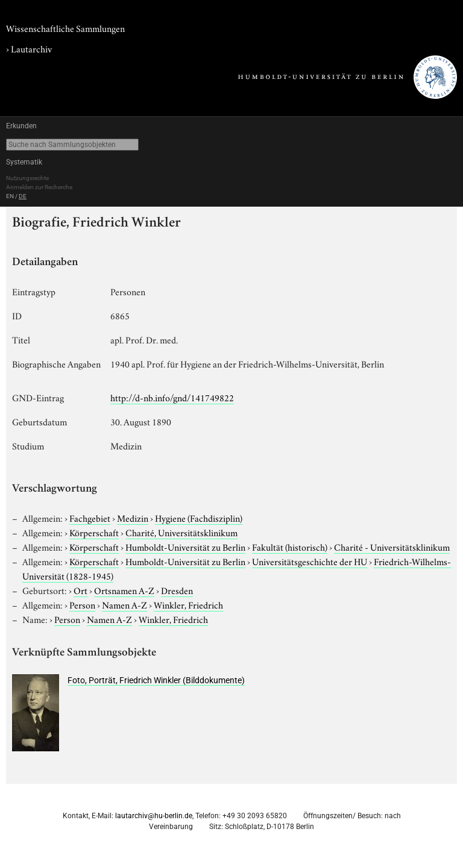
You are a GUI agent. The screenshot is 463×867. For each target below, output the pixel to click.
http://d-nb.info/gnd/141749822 (172, 397)
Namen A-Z (124, 604)
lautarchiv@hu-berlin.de (153, 816)
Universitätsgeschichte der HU (309, 561)
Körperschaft (94, 532)
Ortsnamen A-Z (124, 589)
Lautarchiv (31, 48)
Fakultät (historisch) (289, 546)
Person (82, 604)
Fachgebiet (89, 517)
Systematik (24, 162)
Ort (80, 589)
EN (10, 196)
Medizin (132, 517)
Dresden (177, 589)
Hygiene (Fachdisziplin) (198, 517)
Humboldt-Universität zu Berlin (185, 546)
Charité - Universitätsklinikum (392, 546)
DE (23, 196)
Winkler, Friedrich (188, 604)
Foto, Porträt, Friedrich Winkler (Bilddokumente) (156, 680)
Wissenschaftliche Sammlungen (65, 27)
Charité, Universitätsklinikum (181, 532)
